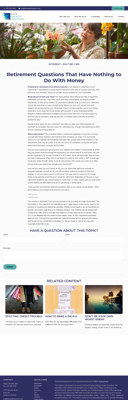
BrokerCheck (103, 375)
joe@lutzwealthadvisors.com (29, 2)
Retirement (38, 377)
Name (5, 228)
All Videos (37, 395)
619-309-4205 (9, 2)
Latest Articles (39, 393)
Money (36, 388)
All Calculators (39, 398)
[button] (64, 10)
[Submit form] (10, 260)
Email (67, 228)
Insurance (37, 384)
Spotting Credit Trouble (23, 310)
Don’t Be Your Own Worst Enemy (99, 312)
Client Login (118, 2)
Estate (36, 382)
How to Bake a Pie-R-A (61, 310)
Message (6, 242)
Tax (35, 386)
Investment (38, 379)
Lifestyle (37, 391)
